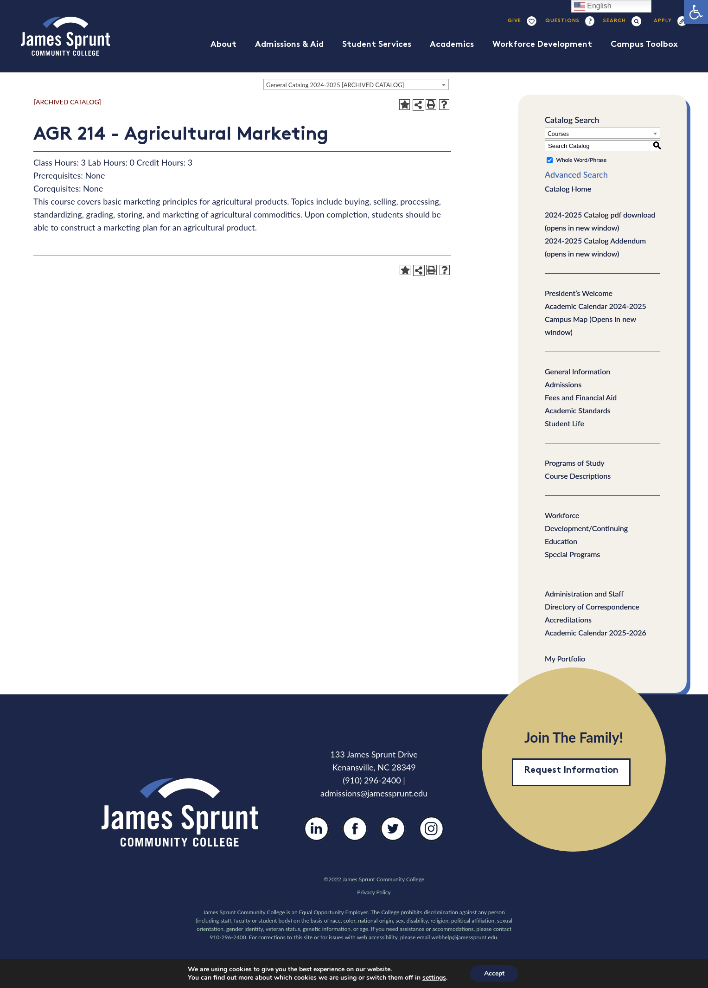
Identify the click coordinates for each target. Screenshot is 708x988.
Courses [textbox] (558, 133)
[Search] (614, 21)
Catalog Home (568, 188)
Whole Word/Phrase (581, 159)
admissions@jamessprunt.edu (373, 793)
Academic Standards (578, 410)
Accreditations (568, 619)
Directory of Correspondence (592, 606)
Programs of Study (575, 462)
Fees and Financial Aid (581, 397)
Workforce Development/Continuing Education (586, 528)
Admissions (563, 384)
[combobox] (356, 84)
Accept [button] (494, 973)
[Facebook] (355, 835)
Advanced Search (576, 174)
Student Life (564, 423)
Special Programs (572, 554)
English (593, 6)
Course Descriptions (578, 475)
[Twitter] (393, 835)
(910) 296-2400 (372, 780)
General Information (577, 371)
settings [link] (434, 977)
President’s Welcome (578, 293)
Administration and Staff (584, 593)
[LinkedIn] (316, 835)
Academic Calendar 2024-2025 (595, 306)
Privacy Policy (373, 892)
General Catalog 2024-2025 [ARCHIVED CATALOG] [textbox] (335, 85)
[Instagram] (431, 836)
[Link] (65, 36)
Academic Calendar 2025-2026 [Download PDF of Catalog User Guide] (595, 632)
